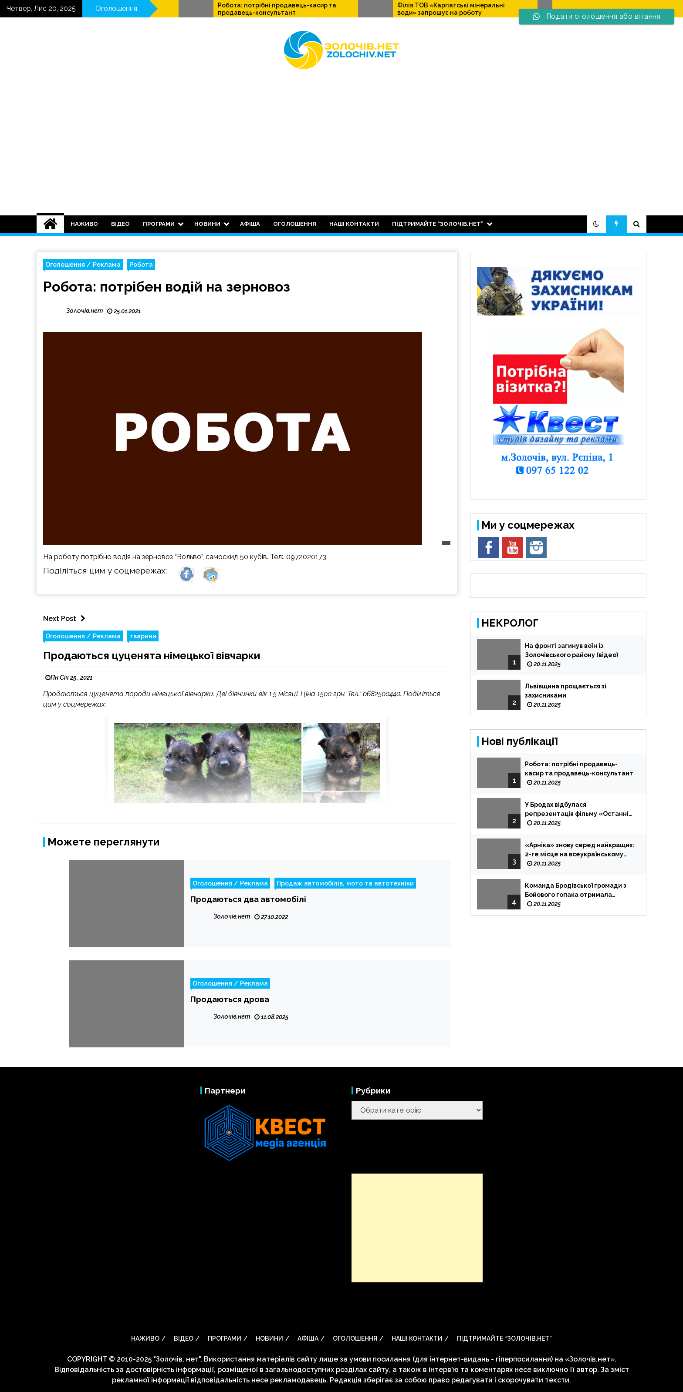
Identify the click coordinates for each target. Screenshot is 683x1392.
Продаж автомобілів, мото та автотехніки (345, 883)
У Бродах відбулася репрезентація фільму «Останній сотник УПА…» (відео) (578, 809)
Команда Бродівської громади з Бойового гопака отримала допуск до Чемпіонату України (575, 890)
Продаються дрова (229, 999)
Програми (159, 224)
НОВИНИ (207, 224)
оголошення (294, 224)
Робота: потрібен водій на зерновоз (166, 286)
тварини (142, 636)
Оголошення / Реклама (83, 264)
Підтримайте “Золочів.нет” (438, 224)
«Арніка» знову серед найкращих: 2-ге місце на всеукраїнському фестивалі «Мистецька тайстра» (579, 850)
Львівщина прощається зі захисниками (565, 691)
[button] (596, 224)
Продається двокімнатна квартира (205, 5)
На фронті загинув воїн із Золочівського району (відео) (571, 650)
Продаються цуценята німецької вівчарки (151, 655)
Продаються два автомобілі (248, 899)
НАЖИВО (84, 224)
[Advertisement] (341, 137)
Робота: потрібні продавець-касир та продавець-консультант (388, 9)
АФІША (250, 224)
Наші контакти (354, 224)
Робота (141, 264)
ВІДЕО (120, 224)
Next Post (66, 618)
